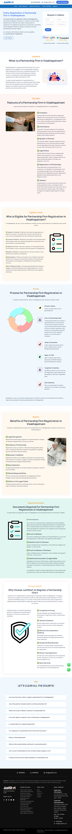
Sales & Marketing (46, 6)
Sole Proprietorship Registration (24, 799)
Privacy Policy (40, 830)
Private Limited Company (26, 790)
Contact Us (39, 793)
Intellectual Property (34, 6)
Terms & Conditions (49, 830)
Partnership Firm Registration (27, 801)
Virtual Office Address (25, 796)
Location (39, 796)
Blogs (38, 790)
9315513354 (36, 2)
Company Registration (25, 809)
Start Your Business (62, 2)
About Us (39, 791)
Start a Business (23, 6)
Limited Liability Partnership (26, 791)
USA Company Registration (26, 811)
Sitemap (39, 795)
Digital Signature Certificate (26, 813)
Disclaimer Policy (40, 831)
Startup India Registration (26, 795)
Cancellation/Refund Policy (61, 830)
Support (55, 6)
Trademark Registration (25, 803)
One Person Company (25, 793)
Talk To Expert (8, 38)
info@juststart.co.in (48, 2)
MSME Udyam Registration (26, 808)
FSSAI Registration (24, 804)
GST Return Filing (24, 806)
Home (15, 6)
